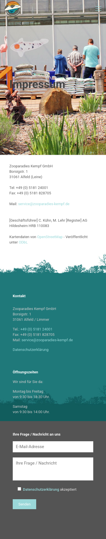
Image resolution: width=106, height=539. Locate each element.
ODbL (23, 242)
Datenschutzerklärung (31, 349)
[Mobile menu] (98, 8)
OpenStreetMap (49, 237)
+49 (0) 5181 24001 (36, 329)
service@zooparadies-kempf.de (44, 204)
